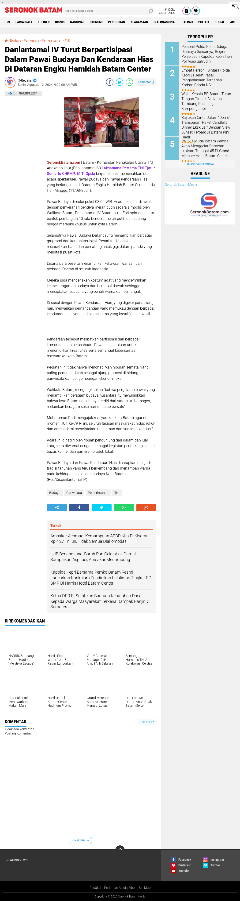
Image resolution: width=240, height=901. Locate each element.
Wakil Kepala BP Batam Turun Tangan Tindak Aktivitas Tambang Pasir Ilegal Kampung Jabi (206, 101)
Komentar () (146, 82)
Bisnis (60, 22)
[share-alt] (57, 507)
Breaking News (16, 860)
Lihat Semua (80, 840)
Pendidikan (116, 22)
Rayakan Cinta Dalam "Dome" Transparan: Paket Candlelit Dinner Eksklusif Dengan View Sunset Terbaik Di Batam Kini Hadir (205, 127)
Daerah (187, 22)
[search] (108, 11)
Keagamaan (139, 22)
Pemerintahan (52, 40)
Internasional (165, 22)
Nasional (77, 22)
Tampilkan (147, 721)
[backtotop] (120, 850)
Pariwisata (23, 22)
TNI (67, 40)
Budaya (15, 40)
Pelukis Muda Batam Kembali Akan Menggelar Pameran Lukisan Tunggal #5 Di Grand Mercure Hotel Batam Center (205, 148)
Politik (203, 22)
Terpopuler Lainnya (200, 164)
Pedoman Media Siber (120, 888)
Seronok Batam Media (181, 184)
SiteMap (145, 888)
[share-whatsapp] (129, 82)
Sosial (220, 22)
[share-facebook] (109, 82)
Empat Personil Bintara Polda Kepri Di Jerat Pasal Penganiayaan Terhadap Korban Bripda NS (205, 77)
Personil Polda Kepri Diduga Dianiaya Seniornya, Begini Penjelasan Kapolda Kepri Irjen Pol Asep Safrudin (206, 53)
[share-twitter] (119, 82)
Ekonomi (96, 22)
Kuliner (44, 22)
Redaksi (95, 888)
